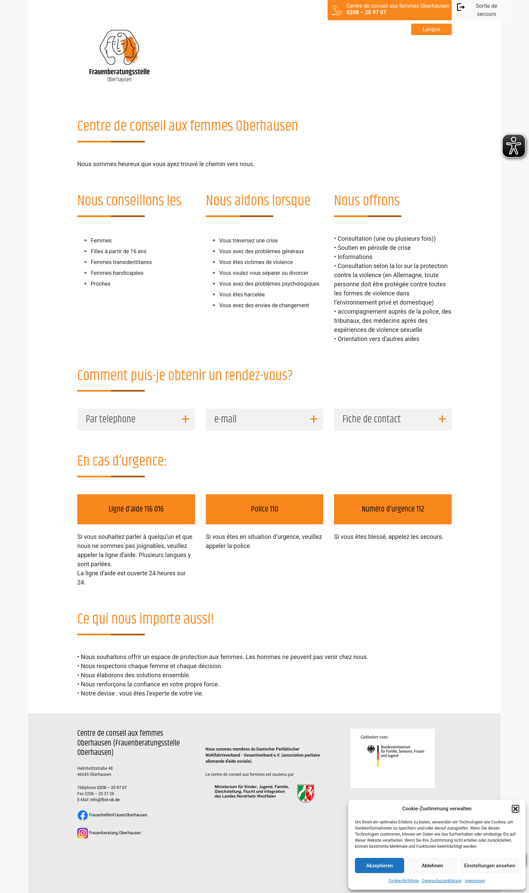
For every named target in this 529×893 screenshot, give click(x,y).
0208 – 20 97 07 (112, 787)
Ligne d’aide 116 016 (136, 509)
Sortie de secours (476, 9)
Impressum (475, 880)
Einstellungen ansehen (489, 866)
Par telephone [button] (111, 420)
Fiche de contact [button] (371, 420)
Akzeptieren (379, 866)
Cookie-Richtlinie (404, 880)
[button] (515, 808)
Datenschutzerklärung (442, 880)
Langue (431, 29)
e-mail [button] (225, 420)
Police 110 (264, 509)
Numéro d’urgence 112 (393, 509)
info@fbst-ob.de (105, 799)
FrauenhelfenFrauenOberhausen (112, 815)
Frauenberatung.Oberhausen (109, 833)
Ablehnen (432, 866)
